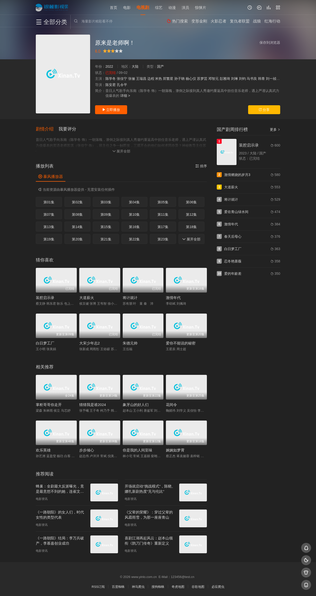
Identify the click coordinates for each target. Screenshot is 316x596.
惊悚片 (200, 7)
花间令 (171, 404)
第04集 (134, 202)
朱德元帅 (130, 343)
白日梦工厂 (45, 343)
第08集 (77, 214)
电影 (127, 7)
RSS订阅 (98, 586)
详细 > (125, 96)
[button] (47, 129)
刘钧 (242, 79)
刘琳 (234, 79)
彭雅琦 (225, 79)
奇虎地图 (178, 586)
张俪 (131, 79)
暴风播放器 (50, 176)
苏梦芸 (202, 79)
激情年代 (173, 297)
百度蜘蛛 (118, 586)
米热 (158, 79)
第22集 (134, 239)
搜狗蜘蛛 (158, 586)
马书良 (252, 79)
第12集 (191, 214)
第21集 (105, 239)
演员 (185, 7)
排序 (201, 166)
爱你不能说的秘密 (181, 343)
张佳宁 (122, 79)
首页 (113, 7)
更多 (275, 129)
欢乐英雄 (43, 449)
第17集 (163, 226)
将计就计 (130, 297)
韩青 (261, 79)
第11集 (163, 214)
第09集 (105, 214)
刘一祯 (271, 79)
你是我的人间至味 (137, 449)
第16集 (134, 226)
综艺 (158, 7)
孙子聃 (179, 79)
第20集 (77, 239)
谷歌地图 (198, 586)
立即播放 (111, 110)
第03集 (105, 202)
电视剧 (143, 7)
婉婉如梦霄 (175, 449)
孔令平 (122, 85)
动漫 (172, 7)
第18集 (191, 226)
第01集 (48, 202)
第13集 (48, 226)
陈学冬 (110, 79)
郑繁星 (168, 79)
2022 (109, 66)
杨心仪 (191, 79)
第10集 (134, 214)
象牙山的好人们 (136, 404)
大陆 (135, 66)
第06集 (191, 202)
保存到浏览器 (269, 42)
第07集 (48, 214)
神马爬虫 (138, 586)
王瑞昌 (141, 79)
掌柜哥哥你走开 (49, 404)
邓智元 (213, 79)
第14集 (77, 226)
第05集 (163, 202)
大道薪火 (86, 297)
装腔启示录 (45, 297)
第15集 (105, 226)
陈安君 (110, 85)
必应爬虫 (218, 586)
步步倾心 (86, 449)
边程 (150, 79)
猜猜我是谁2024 (92, 404)
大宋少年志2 (89, 343)
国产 (160, 66)
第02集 (77, 202)
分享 (264, 110)
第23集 (163, 239)
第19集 (48, 239)
